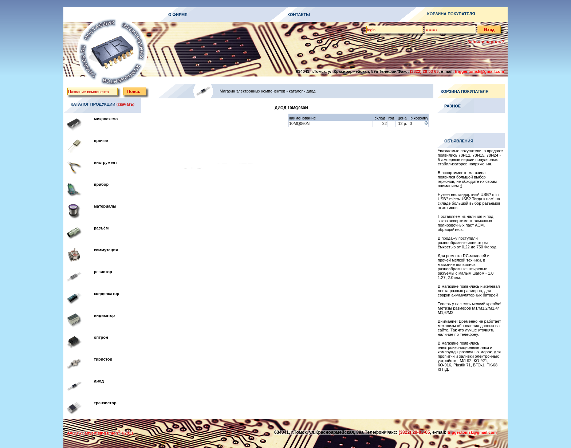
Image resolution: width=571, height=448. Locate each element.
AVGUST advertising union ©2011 (100, 433)
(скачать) (125, 104)
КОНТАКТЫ (298, 14)
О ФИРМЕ (178, 14)
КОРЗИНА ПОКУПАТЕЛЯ (451, 14)
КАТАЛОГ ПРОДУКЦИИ (93, 104)
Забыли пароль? (485, 41)
